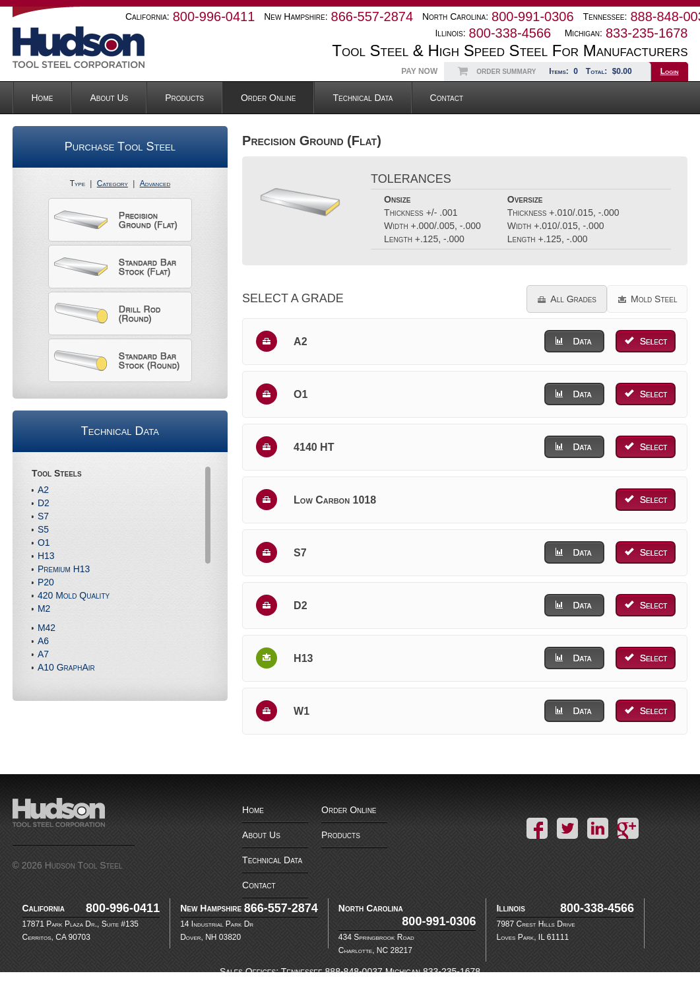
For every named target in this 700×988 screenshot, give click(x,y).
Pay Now (419, 71)
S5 (43, 529)
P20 (46, 582)
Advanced (155, 183)
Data (582, 341)
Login (669, 71)
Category (112, 183)
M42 (46, 627)
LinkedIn (597, 828)
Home (42, 97)
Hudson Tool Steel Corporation (74, 821)
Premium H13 (64, 569)
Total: (610, 71)
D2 (43, 503)
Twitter (567, 828)
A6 (43, 641)
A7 (43, 654)
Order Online (268, 97)
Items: (565, 71)
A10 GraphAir (66, 667)
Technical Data (363, 97)
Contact (446, 97)
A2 (43, 489)
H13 (46, 555)
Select (654, 341)
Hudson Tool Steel (92, 47)
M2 (44, 608)
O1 (44, 542)
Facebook (537, 828)
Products (184, 97)
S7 (43, 516)
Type (77, 183)
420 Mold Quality (74, 595)
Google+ (628, 828)
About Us (109, 97)
